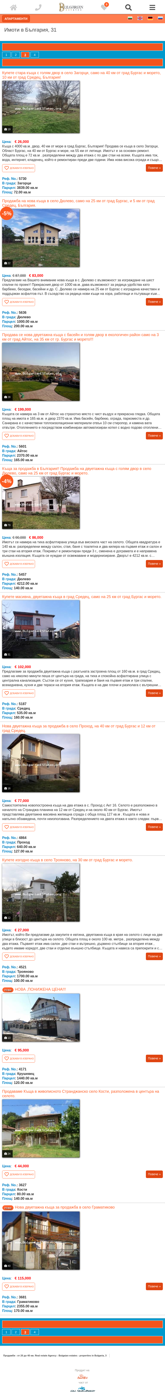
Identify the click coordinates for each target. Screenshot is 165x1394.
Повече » (154, 168)
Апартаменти (16, 18)
